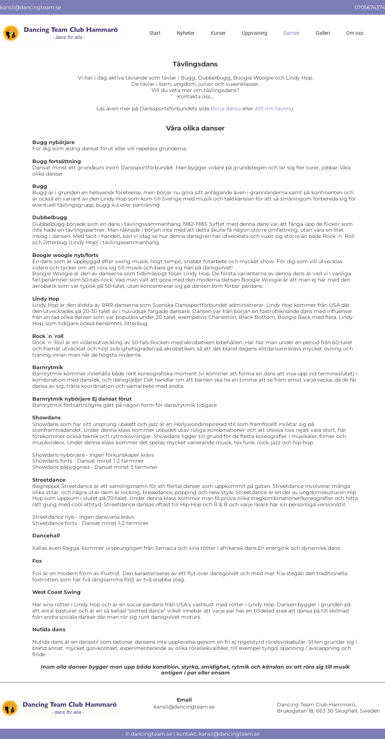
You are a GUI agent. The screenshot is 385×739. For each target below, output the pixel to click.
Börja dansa (225, 108)
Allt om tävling (274, 108)
